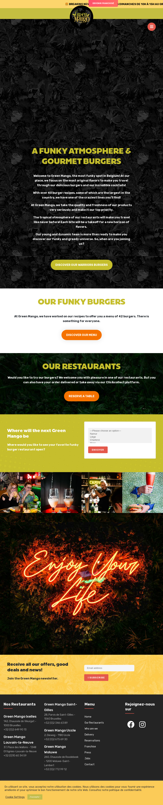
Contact (89, 764)
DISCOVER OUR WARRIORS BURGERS (81, 265)
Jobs (87, 758)
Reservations (92, 740)
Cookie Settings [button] (15, 797)
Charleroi (120, 440)
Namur (120, 433)
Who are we (91, 728)
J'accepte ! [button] (35, 797)
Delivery (89, 734)
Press (88, 752)
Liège (120, 437)
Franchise (90, 746)
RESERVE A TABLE (81, 396)
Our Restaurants (94, 722)
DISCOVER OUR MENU (81, 335)
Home (88, 716)
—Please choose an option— (120, 430)
